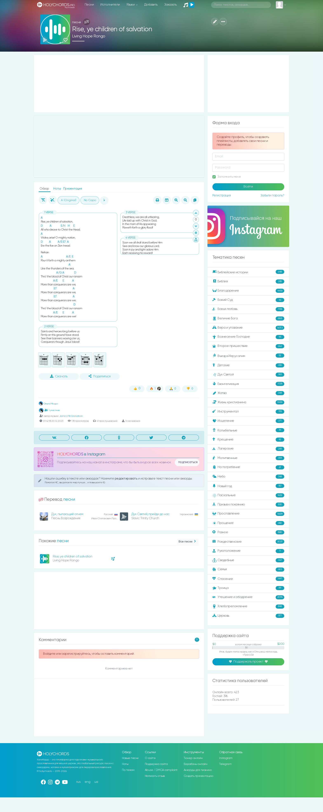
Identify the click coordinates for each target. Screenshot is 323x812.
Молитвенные (248, 458)
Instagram (226, 758)
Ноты (57, 188)
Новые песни (130, 758)
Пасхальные (248, 495)
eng (87, 781)
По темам (128, 770)
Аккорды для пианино (198, 770)
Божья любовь (248, 309)
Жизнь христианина (248, 402)
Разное (248, 532)
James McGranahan (71, 416)
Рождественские (248, 542)
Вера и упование (248, 328)
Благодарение (248, 291)
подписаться (188, 462)
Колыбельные (248, 430)
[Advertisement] (119, 83)
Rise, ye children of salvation (72, 556)
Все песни (188, 542)
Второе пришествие (248, 346)
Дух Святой (248, 375)
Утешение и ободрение (248, 597)
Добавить (151, 4)
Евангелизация (248, 384)
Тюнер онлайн (193, 758)
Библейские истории (248, 272)
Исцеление (248, 421)
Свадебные (248, 560)
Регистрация (221, 195)
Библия (248, 281)
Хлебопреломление (248, 607)
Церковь (248, 616)
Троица (248, 588)
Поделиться (99, 376)
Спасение (248, 579)
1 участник (52, 410)
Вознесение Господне (248, 337)
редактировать (126, 478)
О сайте (150, 758)
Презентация (72, 188)
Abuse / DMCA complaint (161, 770)
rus (78, 781)
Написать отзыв (155, 776)
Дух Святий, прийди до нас (150, 514)
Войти (248, 186)
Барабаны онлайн (195, 764)
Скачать (59, 376)
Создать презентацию (198, 776)
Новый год (248, 486)
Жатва (248, 393)
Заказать (170, 4)
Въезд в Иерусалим (248, 355)
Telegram (225, 764)
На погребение (248, 467)
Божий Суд (248, 300)
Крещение (248, 440)
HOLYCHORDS (70, 454)
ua (96, 781)
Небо (248, 477)
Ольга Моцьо (48, 403)
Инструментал (248, 412)
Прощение (248, 523)
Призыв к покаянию (248, 505)
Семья (248, 570)
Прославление (248, 514)
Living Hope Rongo (88, 36)
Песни (89, 4)
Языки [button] (130, 4)
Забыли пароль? (272, 195)
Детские (248, 365)
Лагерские (248, 449)
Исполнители (110, 4)
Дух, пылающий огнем (67, 514)
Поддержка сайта (156, 764)
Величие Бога (248, 318)
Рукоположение (248, 551)
